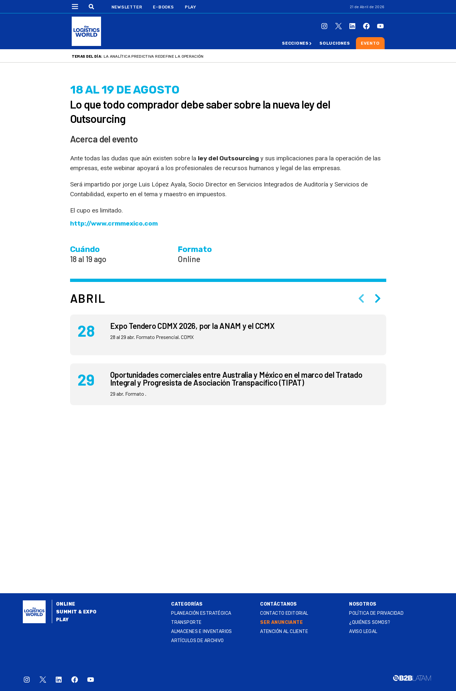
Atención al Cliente (284, 631)
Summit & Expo (76, 612)
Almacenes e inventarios (201, 631)
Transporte (186, 622)
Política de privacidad (376, 613)
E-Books (163, 7)
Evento (370, 43)
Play (190, 7)
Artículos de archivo (197, 640)
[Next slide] (378, 298)
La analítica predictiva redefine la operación (154, 56)
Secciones (295, 43)
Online (65, 604)
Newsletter (126, 7)
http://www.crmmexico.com (114, 223)
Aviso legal (363, 631)
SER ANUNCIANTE (281, 622)
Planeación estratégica (201, 613)
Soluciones (334, 43)
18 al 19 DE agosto (125, 89)
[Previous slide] (361, 298)
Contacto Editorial (284, 613)
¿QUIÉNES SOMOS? (369, 622)
